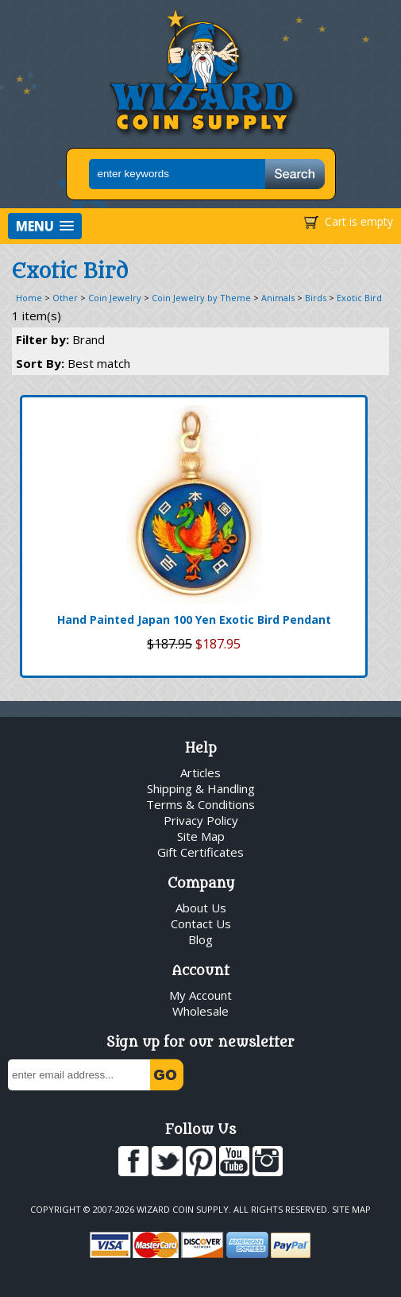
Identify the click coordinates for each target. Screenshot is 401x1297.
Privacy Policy (201, 820)
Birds (315, 298)
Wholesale (200, 1011)
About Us (200, 908)
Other (65, 298)
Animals (278, 298)
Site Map (201, 836)
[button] (45, 226)
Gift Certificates (200, 852)
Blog (200, 939)
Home (29, 298)
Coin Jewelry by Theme (201, 298)
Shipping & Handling (201, 788)
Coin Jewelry (114, 298)
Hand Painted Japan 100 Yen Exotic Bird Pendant (194, 619)
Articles (200, 772)
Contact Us (201, 923)
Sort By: (73, 363)
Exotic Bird (359, 298)
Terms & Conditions (200, 804)
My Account (200, 995)
